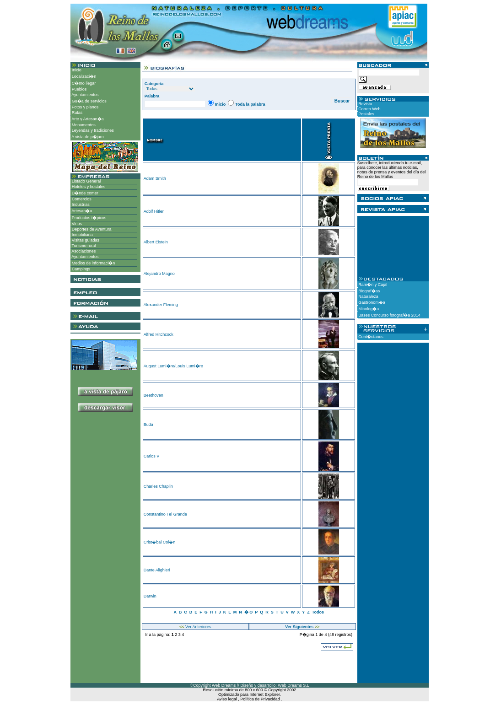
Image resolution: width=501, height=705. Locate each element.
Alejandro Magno (159, 273)
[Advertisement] (105, 447)
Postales (365, 114)
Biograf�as (368, 291)
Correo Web (369, 109)
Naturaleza (367, 296)
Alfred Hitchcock (158, 334)
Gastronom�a (371, 302)
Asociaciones (83, 251)
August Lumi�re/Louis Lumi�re (173, 366)
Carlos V (152, 456)
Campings (80, 269)
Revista (364, 104)
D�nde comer (84, 193)
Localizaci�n (83, 76)
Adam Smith (155, 178)
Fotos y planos (84, 107)
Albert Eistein (156, 242)
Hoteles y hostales (87, 186)
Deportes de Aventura (90, 229)
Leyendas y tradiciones (92, 130)
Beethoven (153, 395)
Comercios (81, 199)
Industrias (80, 204)
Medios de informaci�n (92, 263)
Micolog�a (368, 309)
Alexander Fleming (161, 304)
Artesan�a (81, 211)
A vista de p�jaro (87, 137)
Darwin (150, 596)
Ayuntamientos (84, 94)
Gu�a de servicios (88, 101)
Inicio (75, 70)
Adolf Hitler (154, 211)
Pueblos (78, 89)
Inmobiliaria (81, 234)
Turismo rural (83, 245)
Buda (148, 424)
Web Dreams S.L (293, 685)
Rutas (76, 112)
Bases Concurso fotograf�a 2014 (388, 315)
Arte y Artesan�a (87, 119)
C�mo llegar (83, 83)
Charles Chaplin (158, 486)
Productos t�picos (88, 217)
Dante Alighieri (157, 570)
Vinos (76, 223)
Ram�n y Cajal (372, 284)
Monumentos (83, 125)
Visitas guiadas (84, 240)
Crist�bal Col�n (160, 542)
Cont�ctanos (370, 336)
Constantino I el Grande (165, 514)
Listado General (85, 181)
